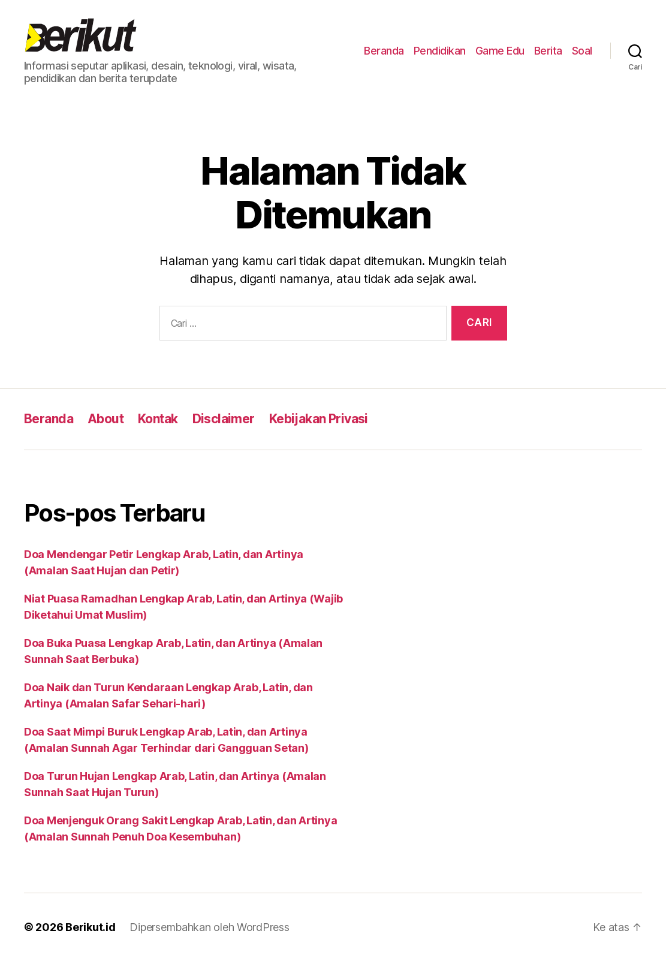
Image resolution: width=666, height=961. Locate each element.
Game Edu (500, 50)
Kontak (158, 418)
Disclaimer (223, 418)
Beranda (384, 50)
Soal (582, 50)
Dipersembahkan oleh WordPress (209, 927)
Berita (548, 50)
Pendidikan (440, 50)
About (105, 418)
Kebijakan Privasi (318, 418)
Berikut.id (90, 927)
